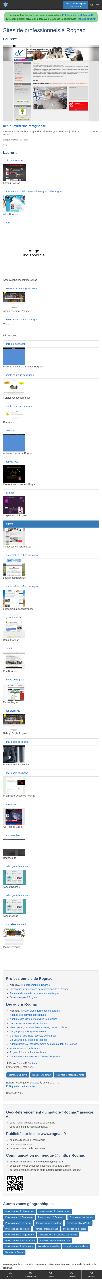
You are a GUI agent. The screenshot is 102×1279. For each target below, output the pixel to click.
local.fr (9, 648)
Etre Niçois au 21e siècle (76, 1246)
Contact (92, 1274)
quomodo (11, 804)
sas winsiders (13, 835)
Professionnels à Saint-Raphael (55, 1240)
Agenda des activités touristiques (28, 1015)
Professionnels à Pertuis (74, 1229)
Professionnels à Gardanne (51, 1217)
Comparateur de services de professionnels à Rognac (39, 989)
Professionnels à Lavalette (48, 1223)
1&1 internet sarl (14, 160)
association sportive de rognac (22, 319)
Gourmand (71, 1274)
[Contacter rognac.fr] (97, 4)
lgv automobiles (14, 617)
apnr (8, 222)
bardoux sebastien (16, 344)
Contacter (33, 1063)
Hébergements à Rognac (36, 985)
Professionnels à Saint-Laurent (20, 1240)
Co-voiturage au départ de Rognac (29, 1040)
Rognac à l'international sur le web (28, 1052)
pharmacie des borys (17, 773)
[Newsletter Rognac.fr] (91, 4)
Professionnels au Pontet (79, 1223)
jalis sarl (10, 493)
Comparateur (30, 1274)
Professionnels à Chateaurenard (54, 1211)
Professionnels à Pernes (46, 1229)
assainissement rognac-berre (21, 288)
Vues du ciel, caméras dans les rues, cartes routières (38, 1027)
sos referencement (16, 924)
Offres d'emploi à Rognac (23, 997)
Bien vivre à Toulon (14, 1252)
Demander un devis (17, 1075)
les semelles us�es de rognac (22, 555)
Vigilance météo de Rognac (25, 1048)
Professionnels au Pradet (17, 1229)
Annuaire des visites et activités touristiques (33, 1019)
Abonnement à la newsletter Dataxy (36, 1056)
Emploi (51, 1274)
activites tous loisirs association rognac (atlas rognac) (35, 191)
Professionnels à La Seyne (18, 1223)
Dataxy (35, 1082)
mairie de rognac (15, 679)
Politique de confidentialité (77, 15)
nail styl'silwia (13, 710)
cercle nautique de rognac (20, 375)
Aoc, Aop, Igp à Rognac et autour (28, 1031)
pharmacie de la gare (17, 742)
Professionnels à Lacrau (80, 1217)
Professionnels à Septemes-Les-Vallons (58, 1234)
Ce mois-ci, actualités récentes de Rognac (33, 1035)
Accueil (10, 1274)
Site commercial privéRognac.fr (75, 5)
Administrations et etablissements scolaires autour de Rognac (43, 1044)
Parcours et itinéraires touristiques (28, 1023)
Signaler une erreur (41, 1075)
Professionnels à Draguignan (19, 1217)
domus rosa (12, 461)
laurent (9, 524)
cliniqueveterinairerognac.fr (24, 126)
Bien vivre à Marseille (48, 1246)
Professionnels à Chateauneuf (19, 1211)
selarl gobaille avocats (18, 866)
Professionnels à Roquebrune (19, 1234)
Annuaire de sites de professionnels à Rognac (35, 993)
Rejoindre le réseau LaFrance (70, 1075)
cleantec (10, 430)
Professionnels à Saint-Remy (19, 1246)
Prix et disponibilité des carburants (41, 1010)
